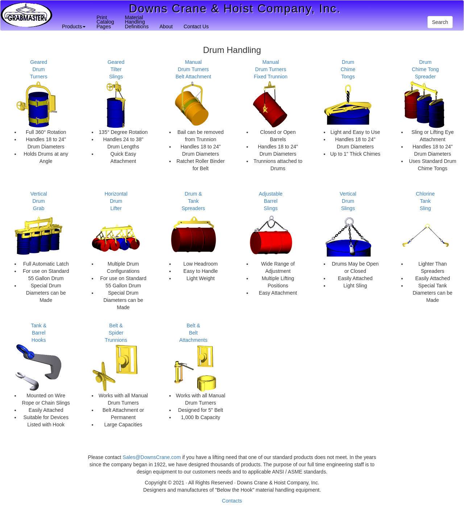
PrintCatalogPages (105, 22)
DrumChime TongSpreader (425, 69)
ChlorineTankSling (425, 201)
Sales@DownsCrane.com (152, 457)
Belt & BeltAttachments (193, 333)
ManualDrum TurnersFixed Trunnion (270, 69)
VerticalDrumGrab (38, 201)
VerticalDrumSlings (348, 201)
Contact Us (195, 26)
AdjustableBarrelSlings (270, 201)
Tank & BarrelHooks (38, 333)
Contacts (232, 501)
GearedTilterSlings (116, 69)
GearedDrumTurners (38, 69)
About (166, 26)
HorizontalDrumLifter (115, 201)
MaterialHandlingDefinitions (137, 22)
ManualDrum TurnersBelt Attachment (193, 69)
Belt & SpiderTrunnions (116, 333)
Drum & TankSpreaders (193, 201)
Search (440, 22)
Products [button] (74, 26)
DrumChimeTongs (348, 69)
